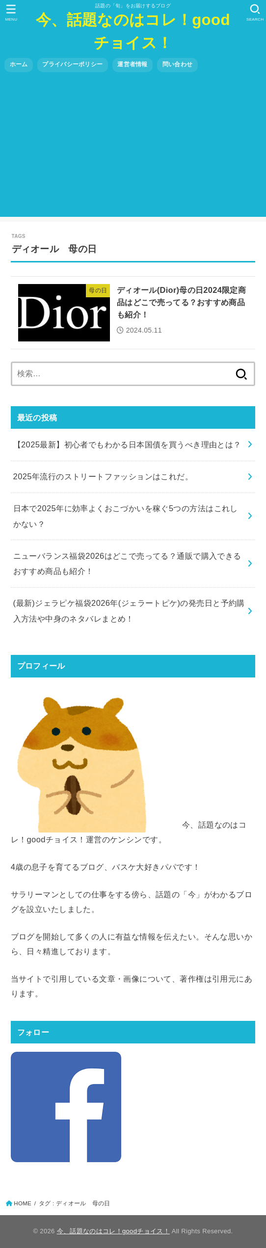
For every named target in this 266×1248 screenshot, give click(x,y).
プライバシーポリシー (72, 64)
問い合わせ (177, 64)
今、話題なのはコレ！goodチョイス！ (133, 31)
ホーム (19, 64)
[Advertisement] (133, 148)
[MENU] (11, 13)
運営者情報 (132, 64)
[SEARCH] (255, 13)
